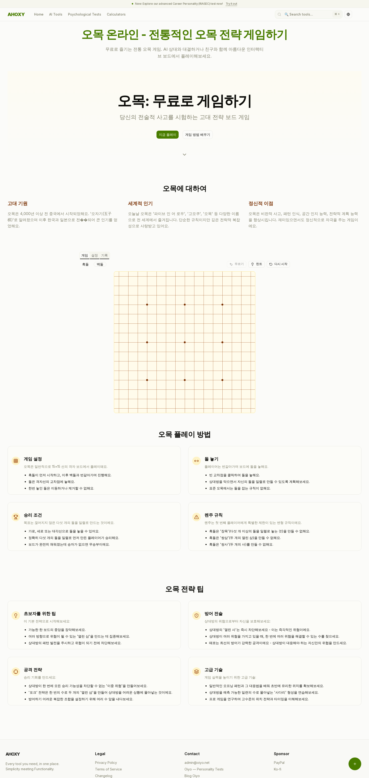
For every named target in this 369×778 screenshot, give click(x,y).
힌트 (256, 264)
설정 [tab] (94, 255)
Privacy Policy (106, 727)
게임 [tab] (84, 255)
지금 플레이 (167, 134)
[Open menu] (354, 763)
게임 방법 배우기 (197, 134)
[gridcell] (135, 275)
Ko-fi (277, 734)
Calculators (116, 14)
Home (39, 14)
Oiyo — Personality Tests (204, 734)
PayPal (279, 727)
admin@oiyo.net (196, 727)
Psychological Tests (84, 14)
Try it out (231, 3)
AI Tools (55, 14)
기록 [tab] (104, 255)
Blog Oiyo (192, 740)
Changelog (103, 740)
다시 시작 (278, 264)
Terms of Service (108, 734)
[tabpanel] (184, 319)
